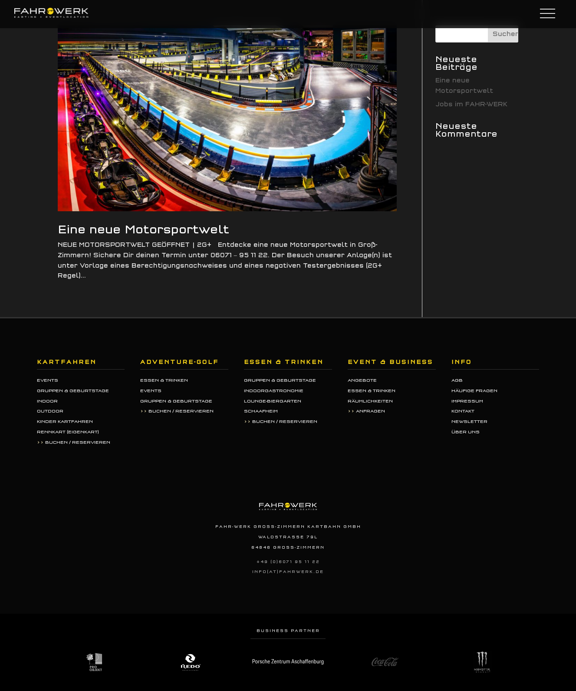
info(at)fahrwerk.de (288, 572)
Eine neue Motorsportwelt (143, 229)
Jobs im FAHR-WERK (471, 104)
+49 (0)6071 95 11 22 (288, 562)
